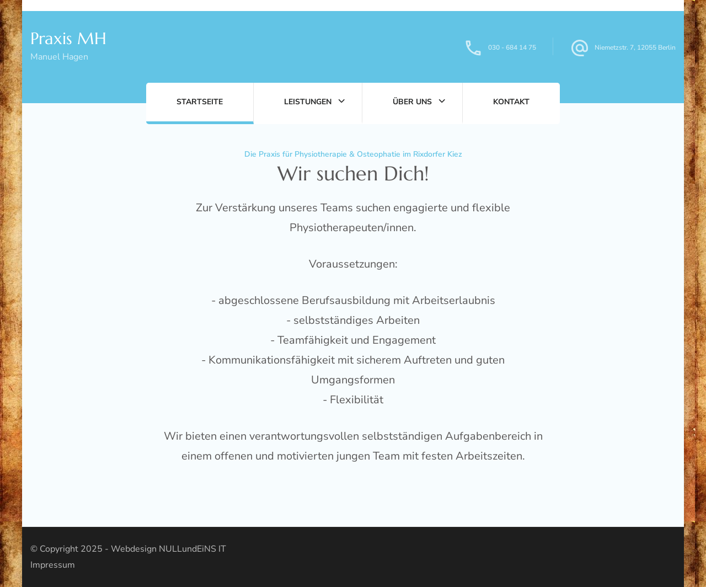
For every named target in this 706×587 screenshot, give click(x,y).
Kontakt (511, 102)
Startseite (199, 102)
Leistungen (307, 102)
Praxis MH (68, 38)
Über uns (412, 102)
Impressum (52, 565)
